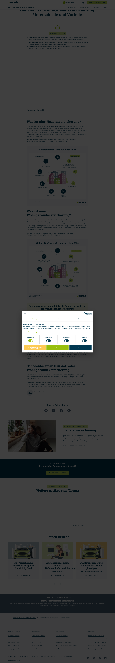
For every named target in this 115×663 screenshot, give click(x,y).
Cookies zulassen (80, 347)
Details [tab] (57, 319)
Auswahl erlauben (57, 347)
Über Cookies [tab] (81, 319)
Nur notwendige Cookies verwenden (35, 347)
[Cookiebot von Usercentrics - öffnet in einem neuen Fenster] (85, 313)
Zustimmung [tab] (33, 319)
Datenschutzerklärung (30, 332)
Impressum (41, 332)
